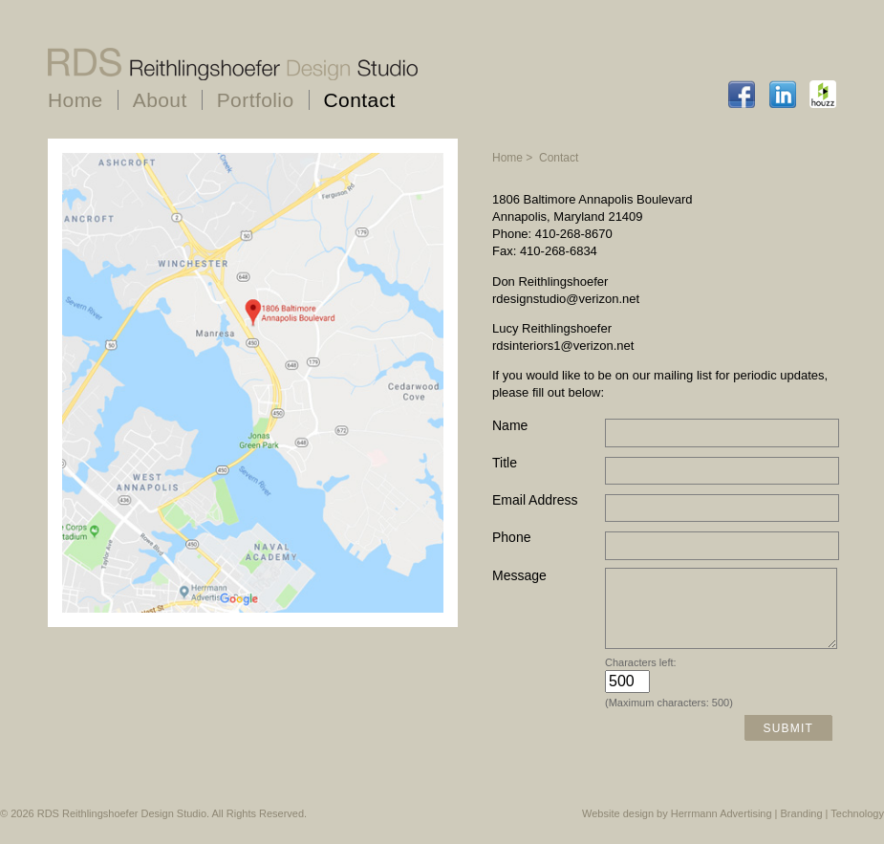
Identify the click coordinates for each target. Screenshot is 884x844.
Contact (360, 100)
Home (75, 100)
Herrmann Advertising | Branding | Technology (777, 827)
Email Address (534, 500)
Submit (788, 742)
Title (504, 462)
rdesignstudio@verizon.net (565, 299)
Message (519, 575)
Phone (511, 537)
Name (510, 425)
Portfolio (255, 100)
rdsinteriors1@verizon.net (563, 345)
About (160, 100)
